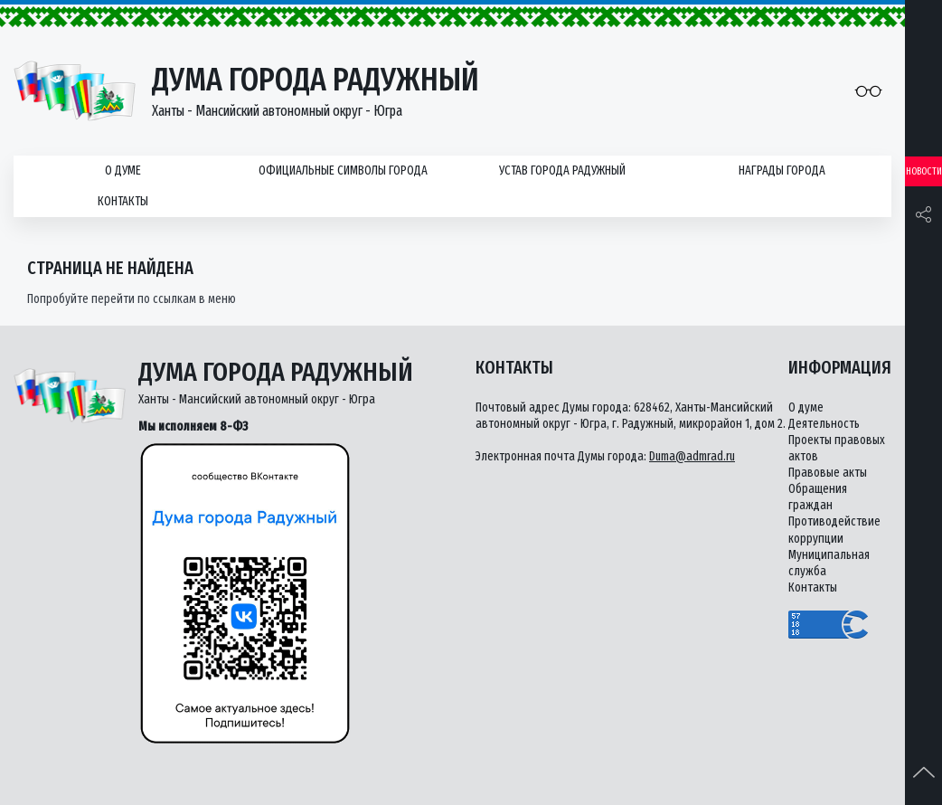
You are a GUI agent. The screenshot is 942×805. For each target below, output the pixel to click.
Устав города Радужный (562, 170)
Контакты (123, 201)
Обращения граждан (817, 497)
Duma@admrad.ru (692, 456)
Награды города (782, 170)
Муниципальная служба (829, 563)
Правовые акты (827, 472)
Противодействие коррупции (834, 529)
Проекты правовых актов (836, 448)
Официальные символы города (343, 170)
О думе (123, 170)
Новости (924, 171)
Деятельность (824, 423)
